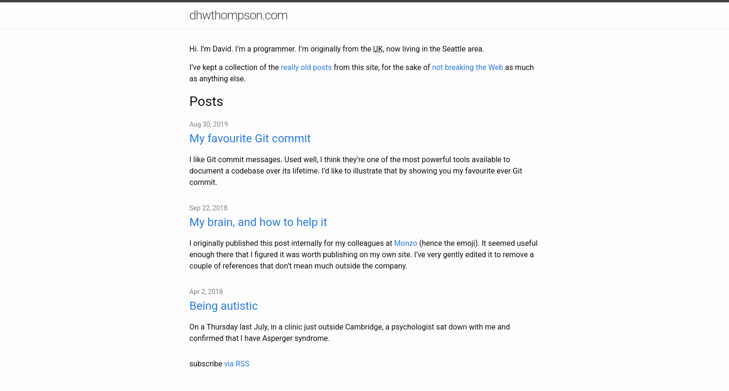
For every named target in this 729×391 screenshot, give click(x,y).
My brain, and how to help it (258, 222)
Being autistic (223, 306)
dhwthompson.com (238, 15)
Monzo (406, 243)
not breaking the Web (467, 67)
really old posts (306, 67)
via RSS (236, 363)
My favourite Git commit (250, 138)
